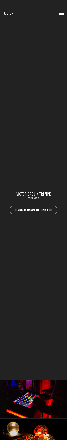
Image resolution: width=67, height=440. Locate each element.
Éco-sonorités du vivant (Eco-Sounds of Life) (33, 210)
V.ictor (8, 13)
